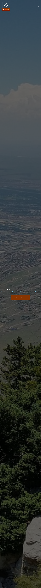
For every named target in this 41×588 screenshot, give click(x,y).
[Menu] (38, 6)
